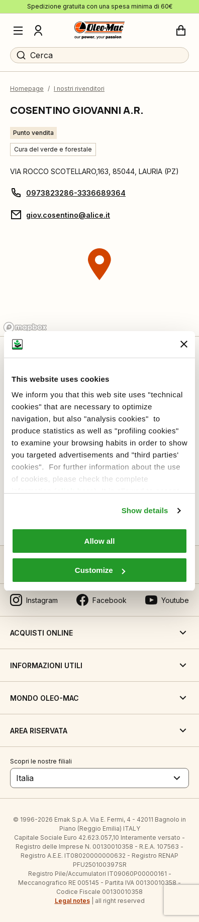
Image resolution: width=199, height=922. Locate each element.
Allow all (99, 541)
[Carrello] (181, 31)
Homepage (27, 88)
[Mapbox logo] (25, 327)
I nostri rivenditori (79, 88)
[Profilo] (38, 31)
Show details (145, 510)
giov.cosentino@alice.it (68, 215)
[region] (99, 283)
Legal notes (72, 900)
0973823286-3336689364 (76, 193)
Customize (100, 570)
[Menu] (18, 31)
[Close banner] (183, 344)
